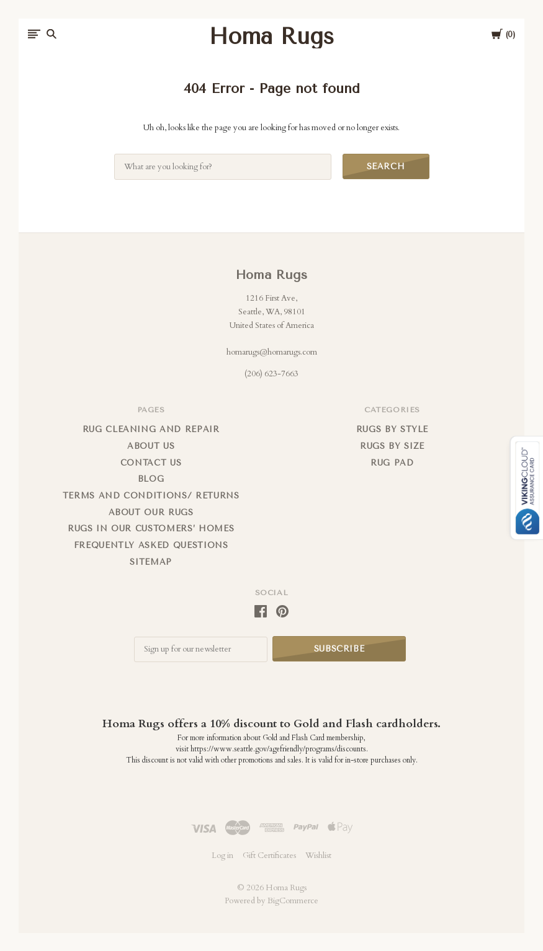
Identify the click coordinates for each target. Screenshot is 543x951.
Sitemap (151, 562)
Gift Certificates (269, 854)
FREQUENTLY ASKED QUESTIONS (151, 545)
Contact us (151, 462)
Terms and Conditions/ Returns (151, 495)
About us (150, 446)
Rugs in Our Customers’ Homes (151, 528)
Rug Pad (392, 462)
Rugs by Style (392, 429)
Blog (151, 479)
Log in (222, 854)
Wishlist (318, 854)
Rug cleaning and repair (151, 429)
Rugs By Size (392, 446)
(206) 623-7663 (271, 373)
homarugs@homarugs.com (272, 352)
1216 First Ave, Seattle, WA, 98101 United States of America (272, 311)
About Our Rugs (151, 512)
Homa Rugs (271, 275)
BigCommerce (292, 900)
